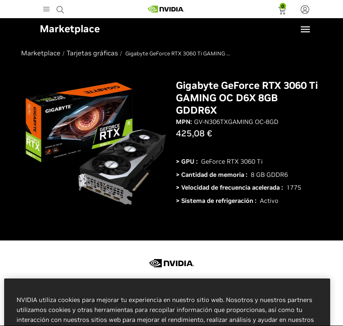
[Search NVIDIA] (61, 7)
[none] (305, 10)
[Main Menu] (46, 10)
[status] (283, 11)
